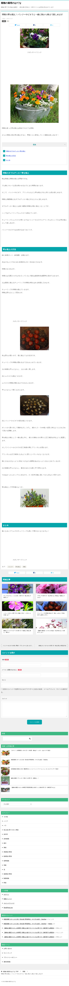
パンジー (10, 566)
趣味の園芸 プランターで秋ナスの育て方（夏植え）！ (25, 778)
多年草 (6, 834)
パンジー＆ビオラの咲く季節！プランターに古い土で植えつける (18, 645)
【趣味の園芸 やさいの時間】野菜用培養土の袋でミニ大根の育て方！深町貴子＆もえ (33, 787)
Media (50, 923)
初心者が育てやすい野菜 (11, 830)
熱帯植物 (6, 861)
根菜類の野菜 (8, 856)
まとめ (8, 160)
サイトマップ (8, 953)
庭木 (5, 843)
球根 (4, 21)
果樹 (5, 847)
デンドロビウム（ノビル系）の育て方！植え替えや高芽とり (17, 596)
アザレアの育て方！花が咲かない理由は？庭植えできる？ (51, 596)
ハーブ (6, 821)
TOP (10, 971)
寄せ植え (18, 566)
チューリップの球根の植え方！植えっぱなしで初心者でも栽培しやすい (51, 614)
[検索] (17, 739)
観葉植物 (6, 878)
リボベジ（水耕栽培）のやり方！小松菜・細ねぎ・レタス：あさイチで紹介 (30, 750)
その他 (6, 816)
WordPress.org (8, 907)
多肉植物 (6, 839)
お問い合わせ (8, 948)
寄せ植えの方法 (11, 155)
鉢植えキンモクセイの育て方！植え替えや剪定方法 (52, 645)
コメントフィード (9, 903)
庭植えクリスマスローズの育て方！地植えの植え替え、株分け (17, 631)
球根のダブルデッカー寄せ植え (16, 151)
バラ (5, 825)
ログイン (6, 894)
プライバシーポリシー (10, 957)
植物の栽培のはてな (11, 2)
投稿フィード (8, 899)
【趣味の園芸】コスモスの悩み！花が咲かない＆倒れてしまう (51, 631)
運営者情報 (7, 962)
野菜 (5, 882)
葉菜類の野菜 (8, 874)
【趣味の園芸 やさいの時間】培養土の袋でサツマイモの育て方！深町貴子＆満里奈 (29, 928)
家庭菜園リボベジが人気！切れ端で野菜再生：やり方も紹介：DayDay (29, 759)
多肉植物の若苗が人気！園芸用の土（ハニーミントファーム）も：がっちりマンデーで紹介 (34, 769)
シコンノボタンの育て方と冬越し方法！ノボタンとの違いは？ (17, 614)
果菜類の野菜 (8, 852)
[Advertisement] (34, 67)
